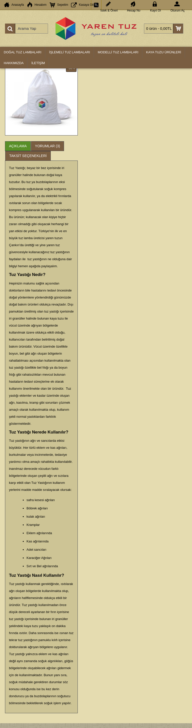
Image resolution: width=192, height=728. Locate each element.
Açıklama (18, 146)
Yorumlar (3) (47, 146)
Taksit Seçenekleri (28, 156)
